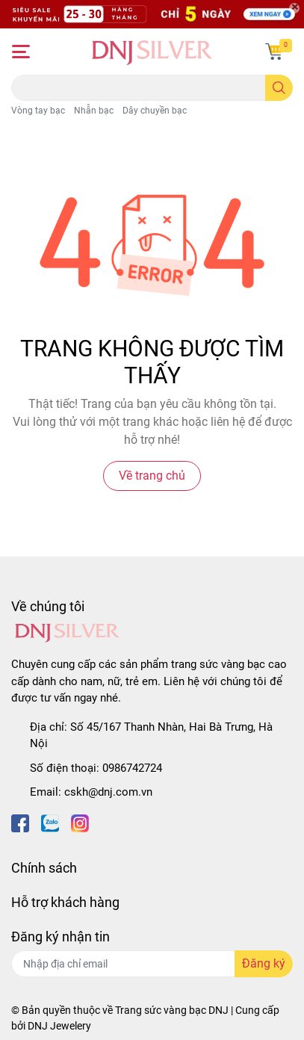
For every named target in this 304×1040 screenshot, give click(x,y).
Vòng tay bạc (38, 110)
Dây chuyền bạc (154, 110)
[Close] (294, 8)
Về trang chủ (152, 475)
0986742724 (132, 768)
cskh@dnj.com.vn (108, 792)
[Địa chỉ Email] (152, 963)
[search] (279, 88)
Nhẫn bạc (94, 110)
